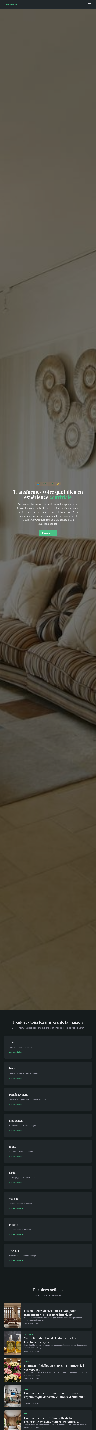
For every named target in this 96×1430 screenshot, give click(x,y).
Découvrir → (48, 533)
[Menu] (89, 4)
